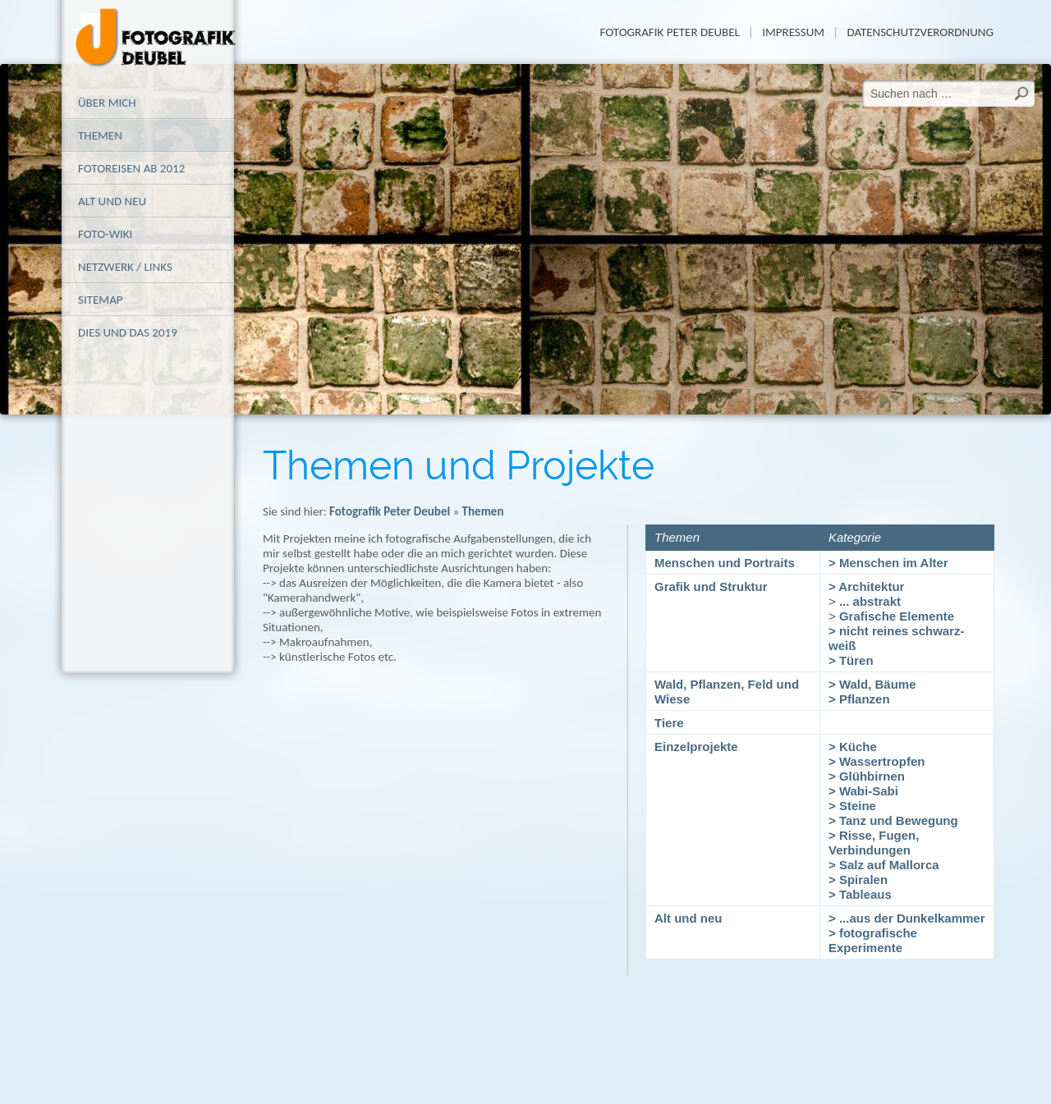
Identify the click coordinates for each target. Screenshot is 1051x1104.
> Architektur (866, 586)
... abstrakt (870, 601)
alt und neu (112, 201)
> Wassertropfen (876, 761)
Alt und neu (688, 918)
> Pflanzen (859, 699)
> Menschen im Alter (888, 563)
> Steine (852, 806)
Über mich (107, 102)
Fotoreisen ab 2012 (131, 168)
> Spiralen (858, 879)
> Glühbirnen (866, 776)
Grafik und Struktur (711, 586)
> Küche (852, 747)
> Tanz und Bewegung (893, 820)
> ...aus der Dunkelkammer (906, 918)
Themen (100, 135)
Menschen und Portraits (724, 563)
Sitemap (100, 299)
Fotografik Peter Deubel (669, 32)
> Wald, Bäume (872, 684)
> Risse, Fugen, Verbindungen (873, 842)
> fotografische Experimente (872, 940)
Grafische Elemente (896, 616)
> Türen (851, 660)
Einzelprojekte (696, 747)
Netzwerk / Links (125, 266)
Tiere (669, 723)
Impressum (793, 32)
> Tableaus (860, 894)
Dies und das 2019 (127, 332)
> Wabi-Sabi (863, 791)
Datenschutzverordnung (920, 32)
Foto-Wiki (105, 234)
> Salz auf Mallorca (883, 865)
